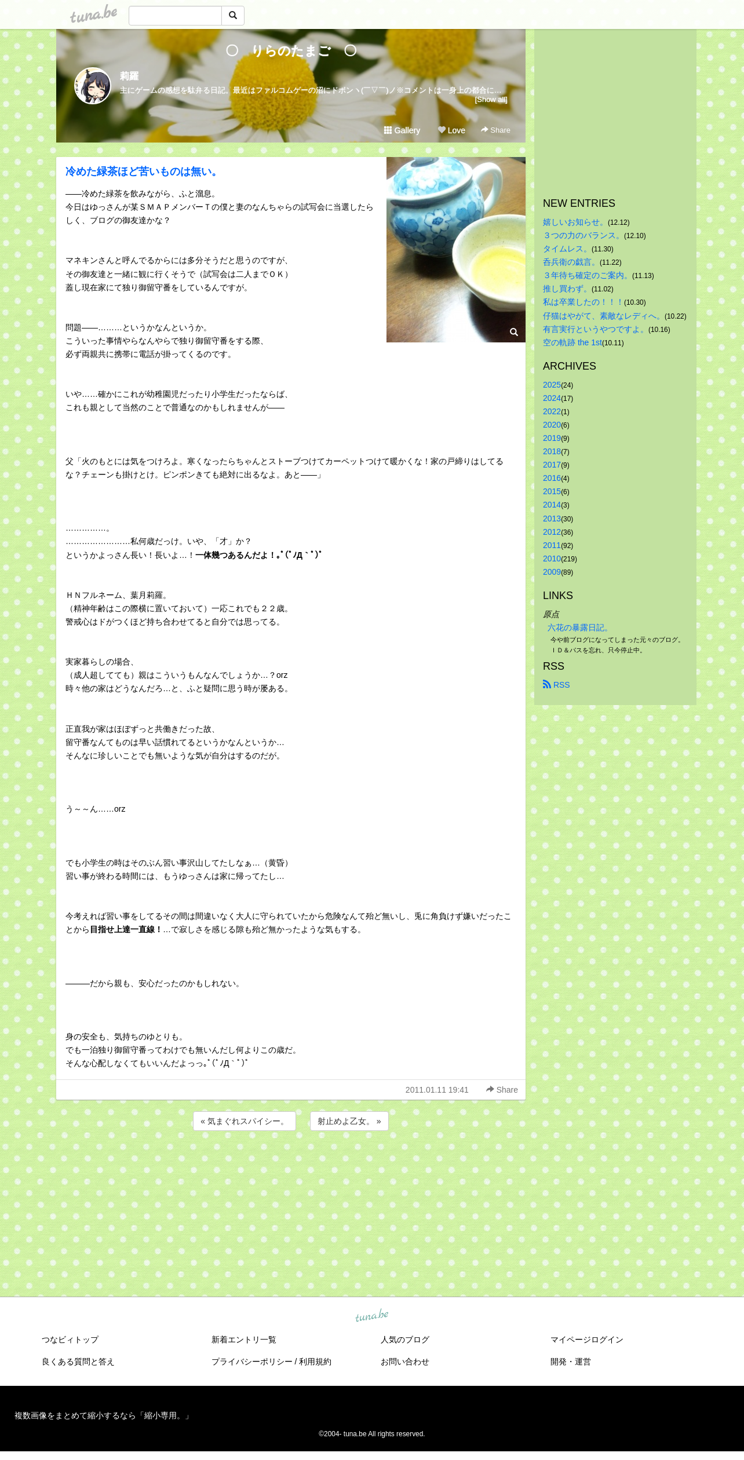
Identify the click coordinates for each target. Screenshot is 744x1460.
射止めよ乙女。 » (349, 1121)
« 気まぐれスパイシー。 (244, 1121)
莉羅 (129, 76)
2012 (552, 531)
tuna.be (371, 1316)
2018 (552, 451)
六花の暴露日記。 (580, 627)
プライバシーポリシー (252, 1361)
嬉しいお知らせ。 (575, 222)
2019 (552, 438)
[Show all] (491, 99)
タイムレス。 (567, 248)
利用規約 (315, 1361)
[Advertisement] (291, 1164)
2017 (552, 464)
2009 (552, 571)
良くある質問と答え (78, 1361)
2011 (552, 545)
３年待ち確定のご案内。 (587, 275)
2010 (552, 558)
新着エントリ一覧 (243, 1339)
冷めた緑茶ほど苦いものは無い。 (143, 171)
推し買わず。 (567, 288)
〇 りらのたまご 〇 (297, 50)
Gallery (402, 130)
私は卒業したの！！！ (583, 301)
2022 (552, 411)
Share (495, 130)
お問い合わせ (405, 1361)
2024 (552, 398)
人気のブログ (405, 1339)
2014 (552, 504)
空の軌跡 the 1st (572, 342)
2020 (552, 424)
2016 (552, 478)
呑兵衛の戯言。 (571, 262)
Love (451, 130)
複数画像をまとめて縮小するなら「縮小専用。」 (103, 1415)
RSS (556, 684)
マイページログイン (586, 1339)
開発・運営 (570, 1361)
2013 (552, 518)
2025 (552, 384)
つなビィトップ (70, 1339)
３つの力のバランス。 (583, 235)
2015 (552, 491)
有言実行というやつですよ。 (595, 329)
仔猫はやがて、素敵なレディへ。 (604, 315)
